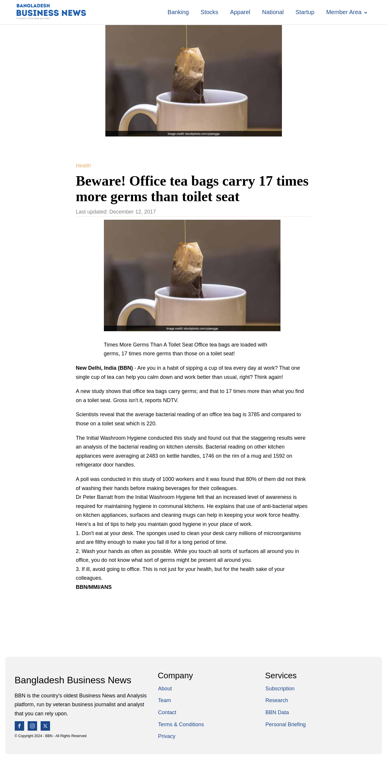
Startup (304, 12)
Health (83, 166)
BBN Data (277, 712)
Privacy (166, 736)
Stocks (209, 12)
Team (164, 700)
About (165, 689)
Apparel (240, 12)
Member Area (343, 12)
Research (276, 700)
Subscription (280, 689)
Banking (178, 12)
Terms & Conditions (181, 724)
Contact (167, 712)
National (273, 12)
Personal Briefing (285, 724)
